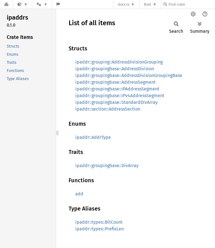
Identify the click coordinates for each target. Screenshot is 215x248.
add (79, 193)
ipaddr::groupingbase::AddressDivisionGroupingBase (128, 75)
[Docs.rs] (6, 4)
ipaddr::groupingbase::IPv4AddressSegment (119, 95)
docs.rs (123, 4)
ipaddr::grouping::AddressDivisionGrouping (119, 62)
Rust (147, 4)
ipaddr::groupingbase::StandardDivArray (116, 102)
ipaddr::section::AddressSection (107, 109)
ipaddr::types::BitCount (99, 222)
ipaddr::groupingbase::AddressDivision (114, 68)
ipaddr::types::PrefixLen (99, 228)
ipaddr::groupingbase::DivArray (107, 165)
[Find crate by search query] (191, 4)
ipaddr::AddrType (93, 137)
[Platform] (42, 4)
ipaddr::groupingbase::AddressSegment (115, 82)
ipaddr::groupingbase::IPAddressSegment (117, 89)
